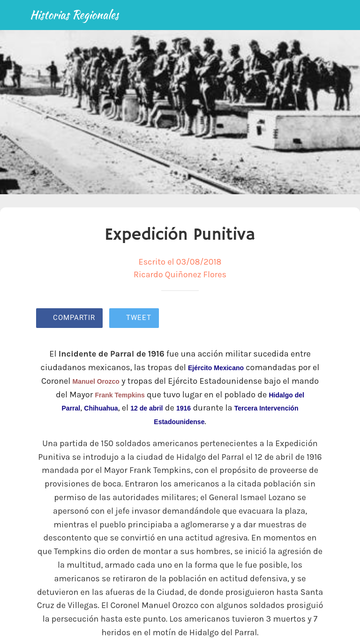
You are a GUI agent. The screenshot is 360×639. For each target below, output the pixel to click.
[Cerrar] (15, 15)
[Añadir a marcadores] (290, 319)
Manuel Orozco (96, 381)
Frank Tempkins (119, 395)
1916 (183, 408)
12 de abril (146, 408)
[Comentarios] (312, 319)
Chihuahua (101, 408)
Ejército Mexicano (216, 368)
